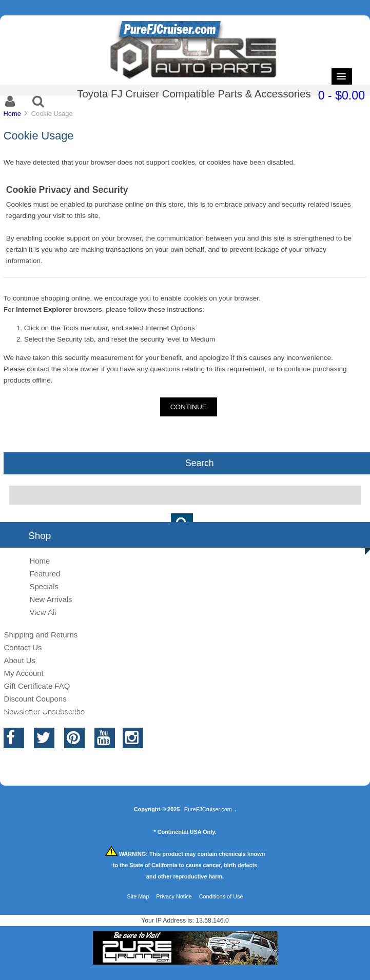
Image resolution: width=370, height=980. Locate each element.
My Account (23, 673)
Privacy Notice (174, 896)
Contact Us (23, 647)
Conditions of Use (221, 896)
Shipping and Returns (40, 634)
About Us (19, 660)
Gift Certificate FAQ (37, 686)
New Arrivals (50, 599)
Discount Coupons (35, 698)
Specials (44, 586)
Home (12, 113)
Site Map (138, 896)
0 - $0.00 (341, 95)
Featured (44, 573)
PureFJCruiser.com (208, 809)
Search (199, 462)
